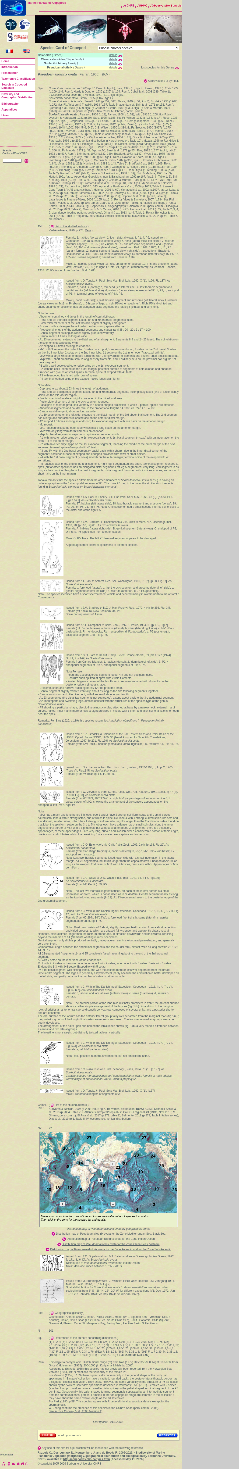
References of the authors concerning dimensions (85, 1338)
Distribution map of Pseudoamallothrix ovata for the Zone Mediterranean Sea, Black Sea (110, 1233)
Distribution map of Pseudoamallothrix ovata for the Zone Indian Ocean (111, 1238)
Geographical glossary (69, 1313)
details (113, 55)
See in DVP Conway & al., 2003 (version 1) (75, 1411)
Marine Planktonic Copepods (47, 2)
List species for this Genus (157, 67)
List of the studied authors (71, 226)
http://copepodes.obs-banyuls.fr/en (86, 1459)
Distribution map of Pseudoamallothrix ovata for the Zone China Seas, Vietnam (111, 1244)
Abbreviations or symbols (163, 80)
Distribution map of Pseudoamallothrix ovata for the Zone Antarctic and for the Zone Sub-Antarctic (110, 1249)
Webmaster (6, 1454)
